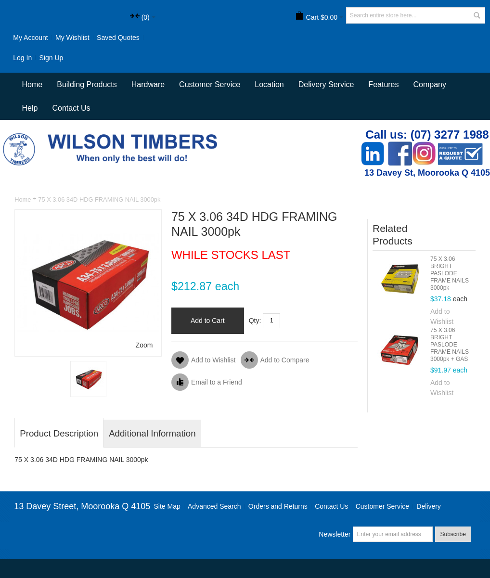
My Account (30, 37)
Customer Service (382, 506)
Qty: (255, 320)
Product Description (59, 433)
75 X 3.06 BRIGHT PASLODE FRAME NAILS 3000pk (449, 273)
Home (22, 199)
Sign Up (51, 58)
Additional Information (152, 433)
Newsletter (334, 534)
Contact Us (71, 108)
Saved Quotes (118, 37)
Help (30, 108)
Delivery (428, 506)
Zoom (144, 345)
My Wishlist (72, 37)
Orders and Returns (278, 506)
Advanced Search (214, 506)
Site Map (167, 506)
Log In (22, 58)
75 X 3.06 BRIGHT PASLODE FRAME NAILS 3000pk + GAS (449, 344)
